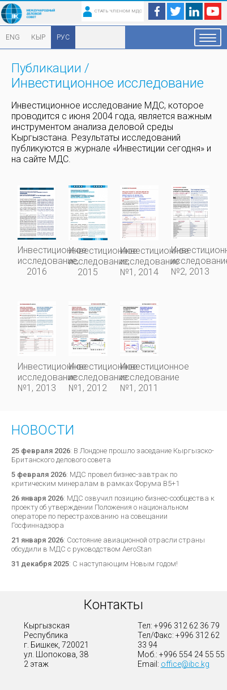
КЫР (38, 37)
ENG (13, 37)
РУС (63, 37)
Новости (42, 430)
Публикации (46, 68)
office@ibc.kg (185, 664)
